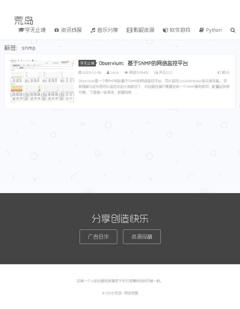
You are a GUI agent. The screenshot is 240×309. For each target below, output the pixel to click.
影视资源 (140, 30)
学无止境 (32, 30)
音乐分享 (104, 30)
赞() (224, 72)
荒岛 (24, 20)
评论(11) (163, 72)
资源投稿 (141, 236)
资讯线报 (68, 30)
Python (210, 30)
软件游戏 (176, 30)
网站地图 (131, 293)
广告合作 (98, 236)
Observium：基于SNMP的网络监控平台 (143, 63)
